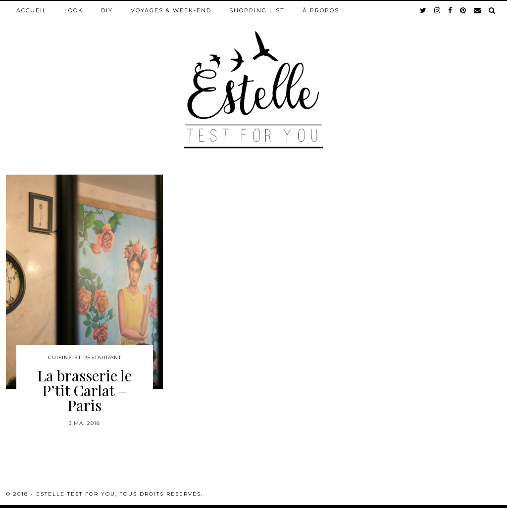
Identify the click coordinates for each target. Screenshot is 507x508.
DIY (107, 10)
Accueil (31, 10)
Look (73, 10)
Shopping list (257, 10)
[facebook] (450, 10)
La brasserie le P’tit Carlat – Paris (84, 390)
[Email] (478, 10)
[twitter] (423, 10)
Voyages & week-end (171, 10)
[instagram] (437, 10)
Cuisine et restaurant (84, 357)
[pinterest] (463, 10)
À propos (321, 10)
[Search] (492, 10)
